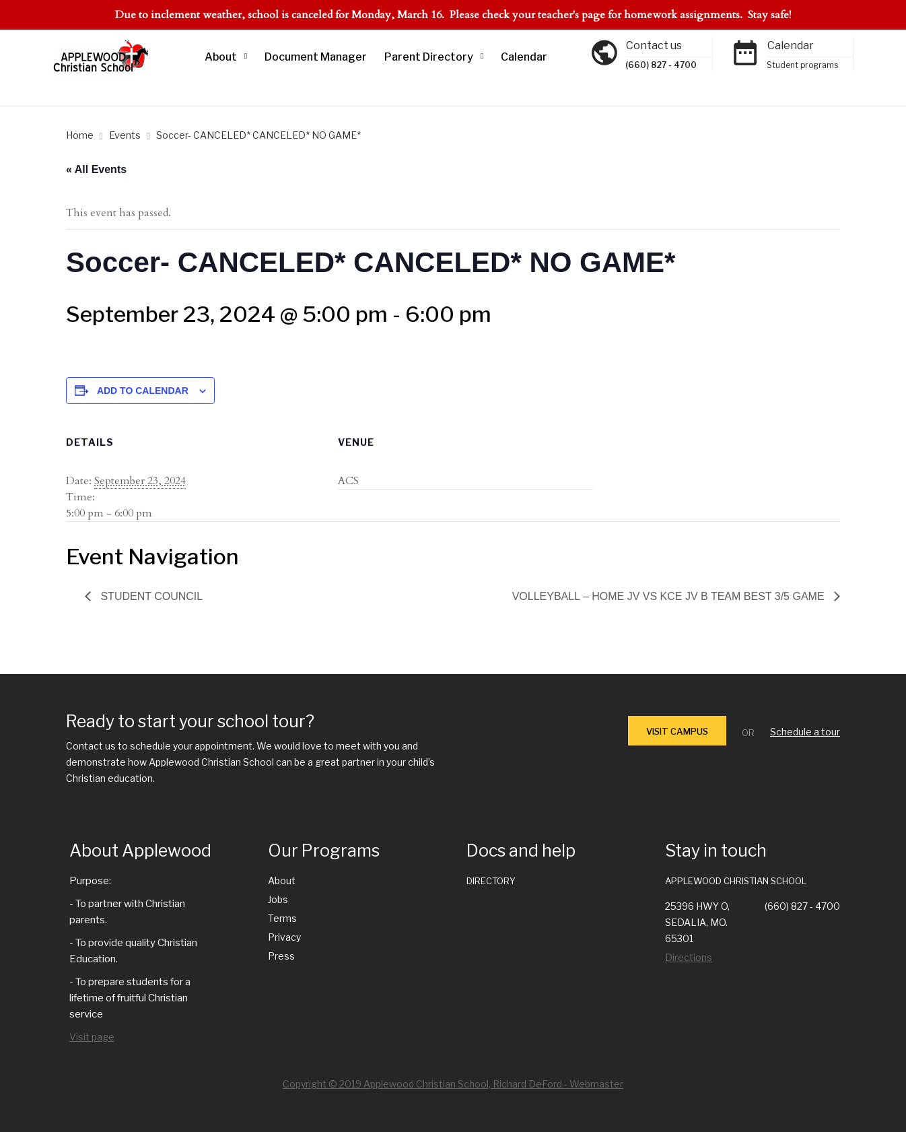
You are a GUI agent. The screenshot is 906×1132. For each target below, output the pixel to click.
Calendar (524, 57)
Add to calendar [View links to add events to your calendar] (142, 390)
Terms (282, 918)
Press (281, 956)
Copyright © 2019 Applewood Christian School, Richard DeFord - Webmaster (453, 1084)
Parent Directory (428, 57)
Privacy (284, 937)
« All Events (96, 169)
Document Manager (316, 57)
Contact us (654, 45)
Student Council (150, 596)
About (221, 57)
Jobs (278, 899)
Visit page (91, 1036)
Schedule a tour (805, 731)
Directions (688, 957)
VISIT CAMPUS (677, 731)
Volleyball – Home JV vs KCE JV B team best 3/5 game (669, 596)
